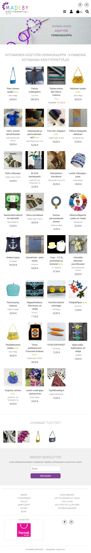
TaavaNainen (78, 222)
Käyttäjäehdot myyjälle (67, 498)
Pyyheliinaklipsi (56, 390)
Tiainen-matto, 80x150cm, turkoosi (56, 91)
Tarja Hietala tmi (13, 222)
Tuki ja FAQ (67, 501)
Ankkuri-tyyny (13, 257)
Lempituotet (24, 504)
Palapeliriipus (75, 302)
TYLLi (56, 99)
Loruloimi (34, 95)
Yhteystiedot (24, 498)
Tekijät (23, 501)
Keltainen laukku (78, 88)
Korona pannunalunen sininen (56, 218)
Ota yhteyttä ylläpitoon (67, 504)
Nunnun (35, 312)
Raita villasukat (13, 173)
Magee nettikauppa (56, 394)
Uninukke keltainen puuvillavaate (78, 260)
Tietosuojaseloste (67, 508)
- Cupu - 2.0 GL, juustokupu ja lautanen (56, 260)
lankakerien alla (77, 138)
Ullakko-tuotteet (56, 225)
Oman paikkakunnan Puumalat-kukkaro (35, 348)
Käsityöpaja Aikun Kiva (34, 141)
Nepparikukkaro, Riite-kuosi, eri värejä (34, 305)
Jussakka (78, 355)
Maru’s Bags (13, 95)
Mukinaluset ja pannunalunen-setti (34, 134)
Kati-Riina (77, 306)
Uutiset (24, 508)
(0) (79, 11)
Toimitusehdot (67, 495)
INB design (56, 309)
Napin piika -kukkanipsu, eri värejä (78, 348)
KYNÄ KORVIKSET (56, 344)
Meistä (24, 495)
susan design (78, 180)
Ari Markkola (56, 268)
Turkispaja (13, 261)
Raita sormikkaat (34, 215)
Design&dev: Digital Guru (55, 549)
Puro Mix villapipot (56, 130)
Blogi (23, 511)
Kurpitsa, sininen (13, 390)
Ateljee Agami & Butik (56, 138)
